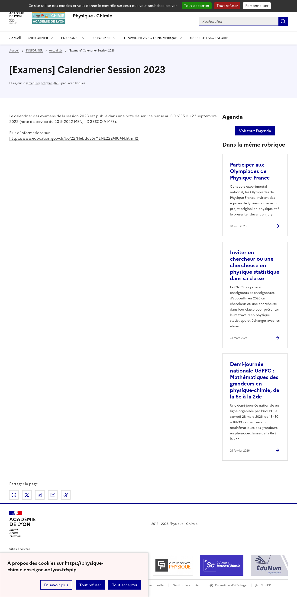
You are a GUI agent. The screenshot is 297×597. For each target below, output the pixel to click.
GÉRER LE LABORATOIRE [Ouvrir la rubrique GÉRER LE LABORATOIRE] (209, 37)
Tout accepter (124, 585)
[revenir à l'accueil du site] (92, 16)
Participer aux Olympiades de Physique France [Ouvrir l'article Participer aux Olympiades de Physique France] (250, 171)
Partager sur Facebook (14, 495)
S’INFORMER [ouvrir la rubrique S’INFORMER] (34, 50)
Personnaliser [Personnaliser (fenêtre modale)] (256, 5)
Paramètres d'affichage (230, 585)
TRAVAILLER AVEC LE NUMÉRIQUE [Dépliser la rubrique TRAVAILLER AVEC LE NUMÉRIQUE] (150, 37)
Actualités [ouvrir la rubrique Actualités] (55, 50)
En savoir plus (56, 585)
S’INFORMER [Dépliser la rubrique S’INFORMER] (38, 37)
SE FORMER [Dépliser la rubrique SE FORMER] (101, 37)
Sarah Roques (76, 83)
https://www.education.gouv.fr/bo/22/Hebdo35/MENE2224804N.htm (71, 138)
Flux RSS (266, 585)
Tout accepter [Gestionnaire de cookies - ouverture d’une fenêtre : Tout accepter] (196, 5)
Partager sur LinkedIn (40, 495)
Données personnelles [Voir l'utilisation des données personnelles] (150, 585)
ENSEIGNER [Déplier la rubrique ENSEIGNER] (70, 37)
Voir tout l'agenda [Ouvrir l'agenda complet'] (255, 131)
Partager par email (53, 495)
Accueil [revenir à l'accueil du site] (15, 37)
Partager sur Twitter (27, 495)
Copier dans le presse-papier (66, 495)
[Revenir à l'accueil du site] (22, 524)
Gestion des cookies (186, 585)
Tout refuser (90, 585)
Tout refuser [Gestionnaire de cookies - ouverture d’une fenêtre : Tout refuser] (227, 5)
